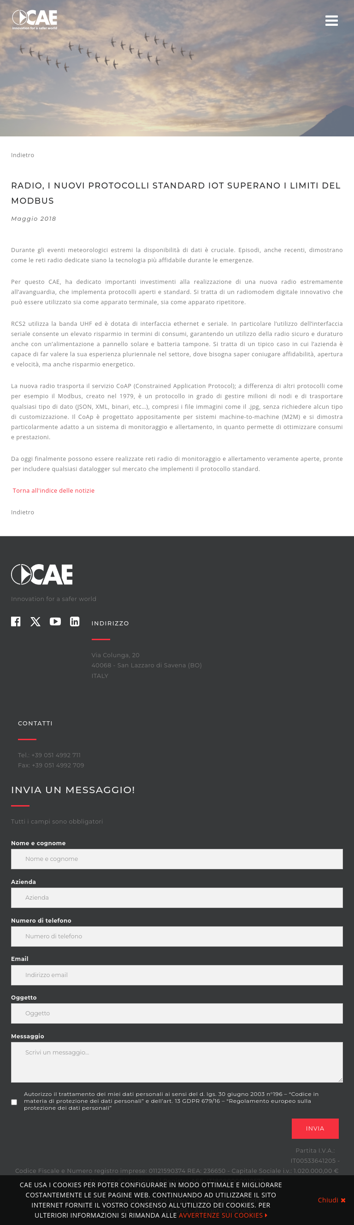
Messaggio (27, 1036)
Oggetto (24, 997)
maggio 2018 (33, 218)
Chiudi (332, 1200)
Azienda (23, 881)
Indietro (22, 155)
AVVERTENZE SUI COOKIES (223, 1215)
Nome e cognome (38, 843)
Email (20, 958)
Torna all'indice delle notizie (54, 491)
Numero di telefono (41, 920)
